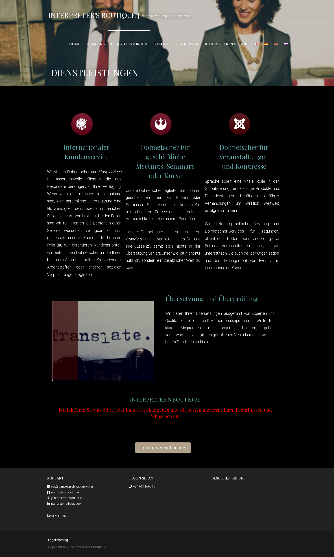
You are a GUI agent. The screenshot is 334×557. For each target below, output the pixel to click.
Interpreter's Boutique (92, 15)
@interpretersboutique (64, 498)
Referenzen (187, 44)
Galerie (161, 44)
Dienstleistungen (129, 44)
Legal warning (57, 515)
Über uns (96, 44)
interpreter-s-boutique (64, 503)
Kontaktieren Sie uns (226, 44)
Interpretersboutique (63, 492)
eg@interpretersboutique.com (70, 486)
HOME (74, 44)
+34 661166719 (142, 486)
